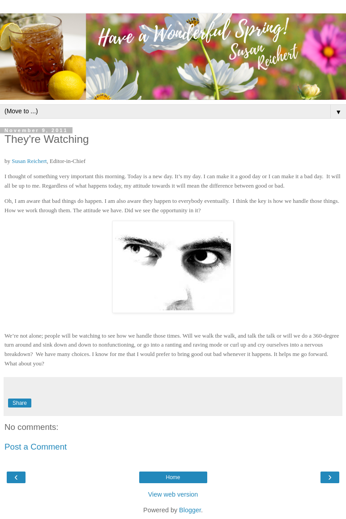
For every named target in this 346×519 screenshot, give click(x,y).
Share (20, 403)
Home (173, 477)
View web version (173, 494)
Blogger (190, 510)
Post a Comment (35, 446)
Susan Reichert (29, 161)
